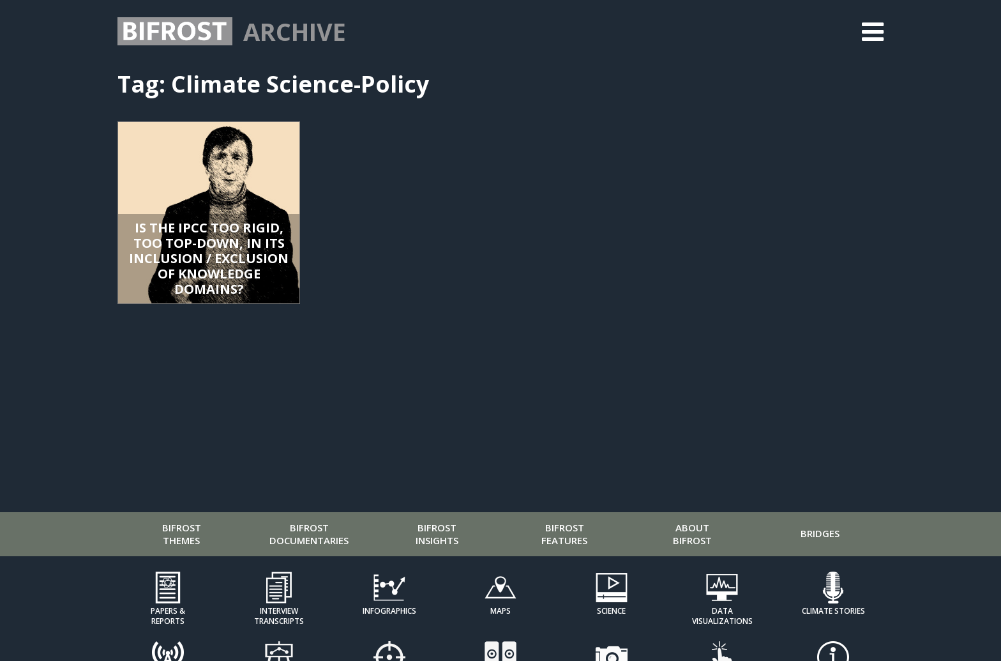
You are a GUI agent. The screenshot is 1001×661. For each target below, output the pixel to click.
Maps (500, 610)
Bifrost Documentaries (309, 534)
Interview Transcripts (279, 615)
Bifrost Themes (181, 534)
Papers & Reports (168, 615)
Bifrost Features (564, 534)
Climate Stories (833, 610)
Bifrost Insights (437, 534)
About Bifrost (692, 534)
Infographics (389, 610)
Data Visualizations (722, 615)
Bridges (820, 533)
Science (611, 610)
